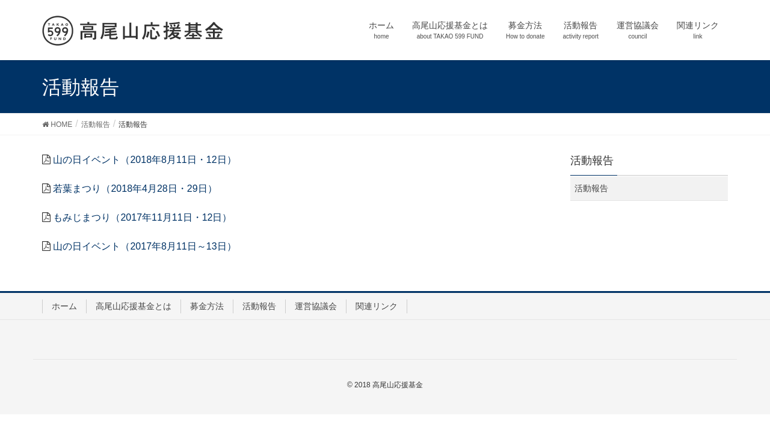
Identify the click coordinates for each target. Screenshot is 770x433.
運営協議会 (316, 306)
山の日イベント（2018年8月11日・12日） (144, 160)
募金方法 (207, 306)
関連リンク (377, 306)
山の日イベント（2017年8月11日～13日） (144, 246)
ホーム (64, 306)
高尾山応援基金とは (133, 306)
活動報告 (591, 188)
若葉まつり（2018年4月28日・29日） (135, 188)
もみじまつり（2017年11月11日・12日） (142, 217)
